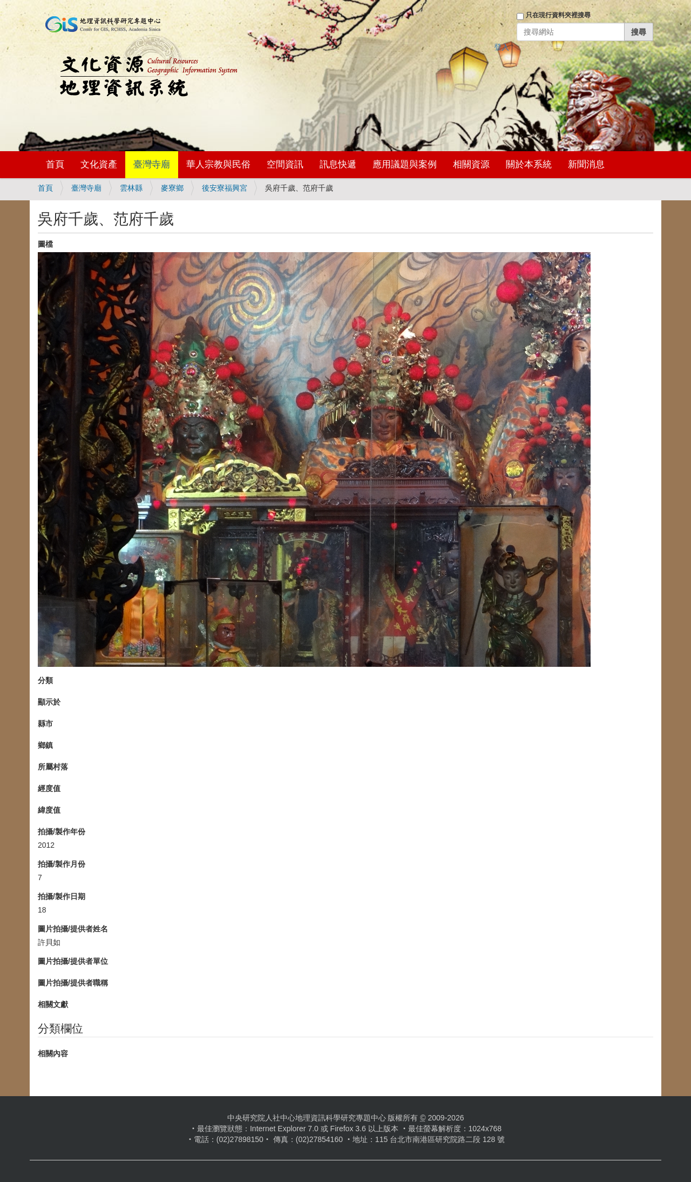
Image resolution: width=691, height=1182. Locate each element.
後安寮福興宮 (224, 188)
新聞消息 (586, 164)
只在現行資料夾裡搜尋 (558, 15)
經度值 (49, 788)
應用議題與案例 (404, 164)
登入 (501, 47)
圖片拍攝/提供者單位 (73, 961)
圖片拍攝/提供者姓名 (73, 928)
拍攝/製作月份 (61, 864)
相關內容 (53, 1053)
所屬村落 (53, 766)
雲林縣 (131, 188)
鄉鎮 (45, 745)
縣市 (45, 723)
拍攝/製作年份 (61, 831)
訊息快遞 (338, 164)
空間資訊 (285, 164)
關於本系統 (529, 164)
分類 (45, 680)
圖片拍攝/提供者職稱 (73, 982)
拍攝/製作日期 (61, 896)
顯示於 (49, 702)
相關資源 (471, 164)
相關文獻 (53, 1004)
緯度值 (49, 810)
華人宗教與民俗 (218, 164)
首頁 (55, 164)
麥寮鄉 (172, 188)
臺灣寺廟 (151, 164)
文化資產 (98, 164)
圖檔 (45, 244)
